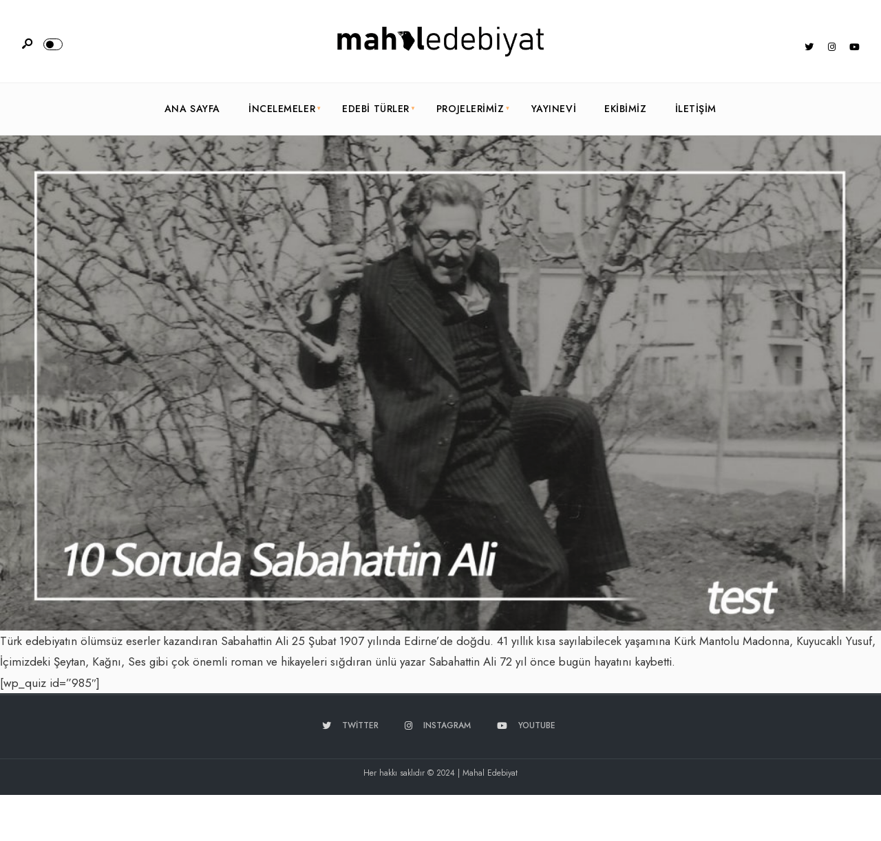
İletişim (696, 109)
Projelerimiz (470, 109)
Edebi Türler (376, 109)
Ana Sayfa (192, 109)
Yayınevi (553, 109)
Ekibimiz (625, 109)
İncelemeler (281, 109)
